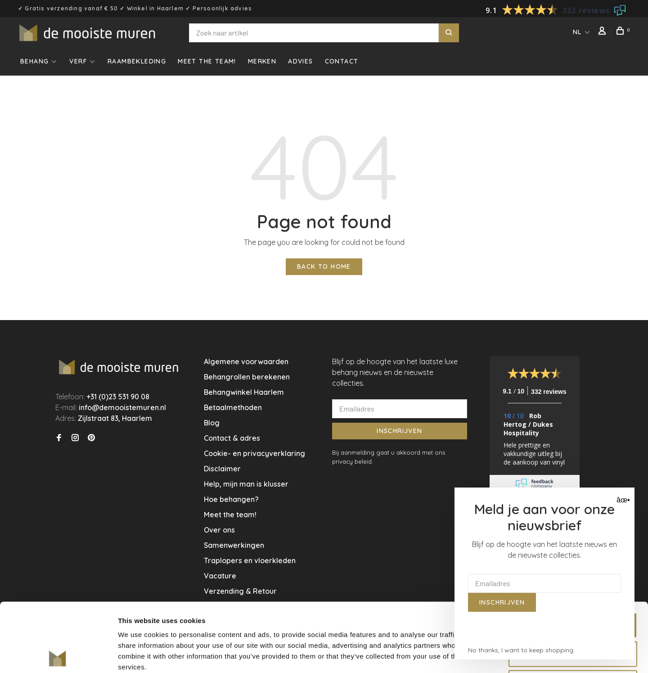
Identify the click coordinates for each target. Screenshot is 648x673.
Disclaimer (222, 468)
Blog (212, 422)
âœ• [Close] (622, 500)
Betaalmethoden (233, 407)
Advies (300, 61)
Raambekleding (137, 61)
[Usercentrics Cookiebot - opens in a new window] (58, 655)
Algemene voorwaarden (246, 361)
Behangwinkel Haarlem (244, 392)
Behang (34, 61)
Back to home (324, 266)
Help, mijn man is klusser (246, 483)
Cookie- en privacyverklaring (254, 453)
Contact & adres (232, 438)
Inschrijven (399, 431)
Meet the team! (207, 61)
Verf (78, 61)
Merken (262, 61)
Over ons (219, 529)
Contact (342, 61)
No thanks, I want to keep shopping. (521, 650)
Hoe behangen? (231, 499)
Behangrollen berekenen (247, 376)
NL (577, 32)
